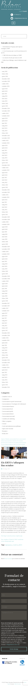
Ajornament (8, 545)
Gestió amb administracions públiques (11, 426)
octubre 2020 (5, 222)
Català (20, 11)
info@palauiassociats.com (12, 644)
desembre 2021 (6, 189)
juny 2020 (4, 231)
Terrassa (13, 446)
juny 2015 (4, 372)
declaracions (20, 440)
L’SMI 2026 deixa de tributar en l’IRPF (12, 55)
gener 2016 (5, 357)
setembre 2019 (5, 254)
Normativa (4, 431)
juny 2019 (4, 261)
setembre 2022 (5, 170)
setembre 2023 (5, 143)
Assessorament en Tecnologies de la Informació (14, 404)
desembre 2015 (6, 360)
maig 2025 (4, 96)
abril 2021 (4, 207)
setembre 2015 (5, 367)
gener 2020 (5, 244)
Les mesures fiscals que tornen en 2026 (12, 57)
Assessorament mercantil (8, 416)
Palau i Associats (7, 446)
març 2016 (4, 352)
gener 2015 (5, 384)
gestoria (20, 442)
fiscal (13, 442)
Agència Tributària (5, 439)
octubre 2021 (5, 194)
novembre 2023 (6, 138)
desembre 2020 (6, 217)
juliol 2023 (4, 148)
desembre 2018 (6, 276)
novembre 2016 (6, 335)
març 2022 (4, 182)
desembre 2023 (6, 135)
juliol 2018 (4, 286)
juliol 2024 (4, 120)
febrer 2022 (5, 185)
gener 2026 (5, 76)
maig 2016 (4, 347)
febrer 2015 (5, 382)
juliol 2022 (4, 175)
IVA (17, 444)
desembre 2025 (6, 78)
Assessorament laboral (7, 413)
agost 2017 (4, 313)
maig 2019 (4, 264)
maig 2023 (4, 152)
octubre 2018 (5, 281)
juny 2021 (4, 202)
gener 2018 (5, 301)
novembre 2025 (6, 81)
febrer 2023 (5, 160)
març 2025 (4, 101)
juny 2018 (4, 288)
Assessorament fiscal (7, 409)
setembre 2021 (5, 197)
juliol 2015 (4, 370)
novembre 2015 (6, 362)
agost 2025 (4, 88)
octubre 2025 (5, 83)
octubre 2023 (5, 140)
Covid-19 (15, 545)
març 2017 (4, 325)
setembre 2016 (5, 340)
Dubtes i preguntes (6, 421)
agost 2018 (4, 283)
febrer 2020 (5, 241)
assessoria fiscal (8, 440)
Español (25, 11)
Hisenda (7, 444)
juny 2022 (4, 177)
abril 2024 (4, 128)
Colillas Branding (17, 684)
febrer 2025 (5, 103)
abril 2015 (4, 377)
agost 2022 (4, 172)
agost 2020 (4, 226)
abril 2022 (4, 180)
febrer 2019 (5, 271)
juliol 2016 (4, 342)
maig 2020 (4, 234)
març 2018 (4, 296)
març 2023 (4, 157)
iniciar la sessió (8, 558)
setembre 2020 (5, 224)
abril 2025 (4, 98)
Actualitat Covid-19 (7, 396)
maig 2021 (4, 204)
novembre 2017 (6, 305)
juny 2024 (4, 123)
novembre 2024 (6, 111)
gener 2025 (5, 106)
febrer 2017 (5, 328)
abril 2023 (4, 155)
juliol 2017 (4, 315)
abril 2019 (4, 266)
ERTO (20, 545)
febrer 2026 (5, 74)
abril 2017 (4, 323)
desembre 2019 (6, 246)
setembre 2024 (5, 115)
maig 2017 (4, 320)
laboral (20, 444)
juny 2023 (4, 150)
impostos (11, 444)
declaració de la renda (6, 442)
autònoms (14, 440)
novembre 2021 (6, 192)
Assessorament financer (8, 406)
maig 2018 (4, 291)
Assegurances (5, 399)
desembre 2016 (6, 333)
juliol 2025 (4, 91)
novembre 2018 (6, 278)
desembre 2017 (6, 303)
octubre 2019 (5, 251)
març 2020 (4, 239)
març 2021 (4, 209)
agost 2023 (4, 145)
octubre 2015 (5, 365)
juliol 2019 (4, 259)
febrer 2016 (5, 355)
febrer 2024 (5, 133)
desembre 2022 (6, 165)
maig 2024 (4, 125)
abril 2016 (4, 350)
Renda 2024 (5, 433)
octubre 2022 (5, 167)
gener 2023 (5, 162)
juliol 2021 (4, 199)
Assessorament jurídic (7, 411)
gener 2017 (5, 330)
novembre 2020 (6, 219)
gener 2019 (5, 273)
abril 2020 (4, 236)
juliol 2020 (4, 229)
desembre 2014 (6, 387)
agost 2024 (4, 118)
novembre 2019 (6, 249)
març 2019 (4, 268)
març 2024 (4, 130)
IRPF (14, 444)
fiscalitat (16, 442)
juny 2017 (4, 318)
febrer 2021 (5, 212)
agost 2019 (4, 256)
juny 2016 (4, 345)
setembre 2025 (5, 86)
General (4, 423)
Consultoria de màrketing (8, 418)
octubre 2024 (5, 113)
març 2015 (4, 379)
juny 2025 (4, 93)
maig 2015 (4, 375)
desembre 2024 (6, 108)
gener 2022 (5, 187)
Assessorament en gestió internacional (11, 401)
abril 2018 (4, 293)
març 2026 (4, 71)
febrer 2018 (5, 298)
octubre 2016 (5, 338)
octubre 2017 (5, 308)
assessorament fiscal (14, 439)
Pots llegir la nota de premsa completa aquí (11, 535)
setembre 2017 (5, 310)
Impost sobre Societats (7, 428)
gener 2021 (5, 214)
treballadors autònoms (20, 446)
